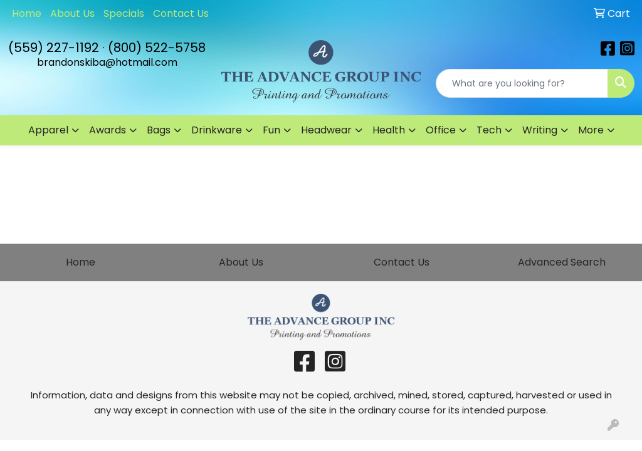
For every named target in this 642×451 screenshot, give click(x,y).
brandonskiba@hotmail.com (107, 62)
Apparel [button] (48, 130)
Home (26, 13)
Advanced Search (562, 262)
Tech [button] (489, 130)
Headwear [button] (326, 130)
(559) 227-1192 (53, 47)
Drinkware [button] (216, 130)
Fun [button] (271, 130)
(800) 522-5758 (157, 47)
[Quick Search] (522, 83)
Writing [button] (539, 130)
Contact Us (181, 13)
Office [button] (441, 130)
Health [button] (388, 130)
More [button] (591, 130)
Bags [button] (159, 130)
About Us (72, 13)
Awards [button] (107, 130)
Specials (123, 13)
